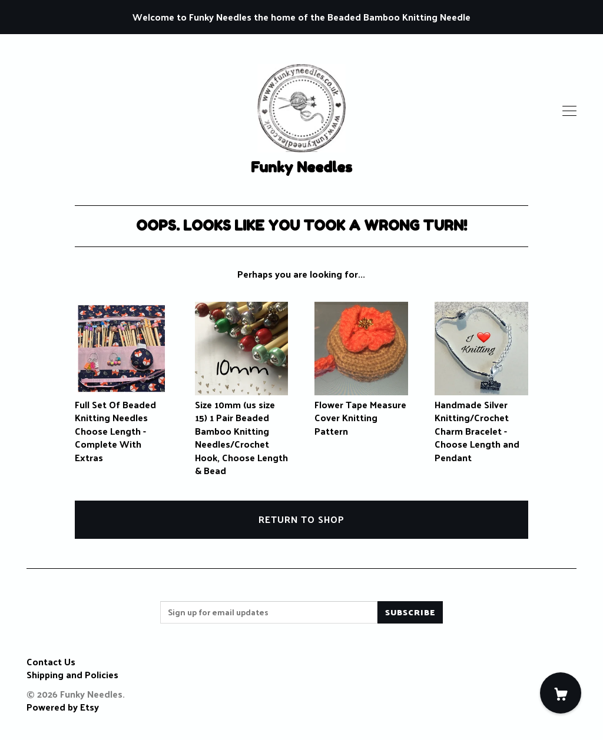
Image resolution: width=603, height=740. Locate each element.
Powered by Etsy (62, 706)
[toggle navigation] (569, 111)
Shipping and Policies (72, 674)
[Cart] (560, 693)
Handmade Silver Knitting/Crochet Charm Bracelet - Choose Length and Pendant (481, 424)
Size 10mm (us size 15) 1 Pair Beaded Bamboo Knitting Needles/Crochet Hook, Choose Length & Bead (242, 431)
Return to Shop (301, 519)
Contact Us (50, 661)
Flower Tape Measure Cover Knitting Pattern (361, 411)
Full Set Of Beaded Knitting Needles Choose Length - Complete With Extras (121, 424)
